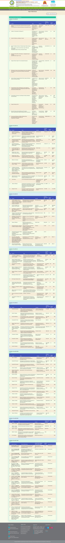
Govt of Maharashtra (23, 528)
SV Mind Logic (48, 541)
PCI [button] (9, 9)
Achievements (23, 9)
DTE (24, 526)
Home (48, 13)
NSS (33, 9)
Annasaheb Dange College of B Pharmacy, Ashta (27, 541)
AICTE (22, 526)
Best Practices (19, 9)
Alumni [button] (31, 9)
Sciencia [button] (35, 9)
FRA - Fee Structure (48, 9)
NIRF (44, 9)
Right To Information (23, 533)
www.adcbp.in (36, 533)
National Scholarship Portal (24, 531)
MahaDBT (29, 526)
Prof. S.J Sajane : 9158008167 (38, 531)
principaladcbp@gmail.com (38, 532)
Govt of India (28, 528)
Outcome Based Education (14, 9)
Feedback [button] (41, 9)
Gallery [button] (39, 9)
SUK (26, 526)
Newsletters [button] (27, 9)
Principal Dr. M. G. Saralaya (38, 530)
